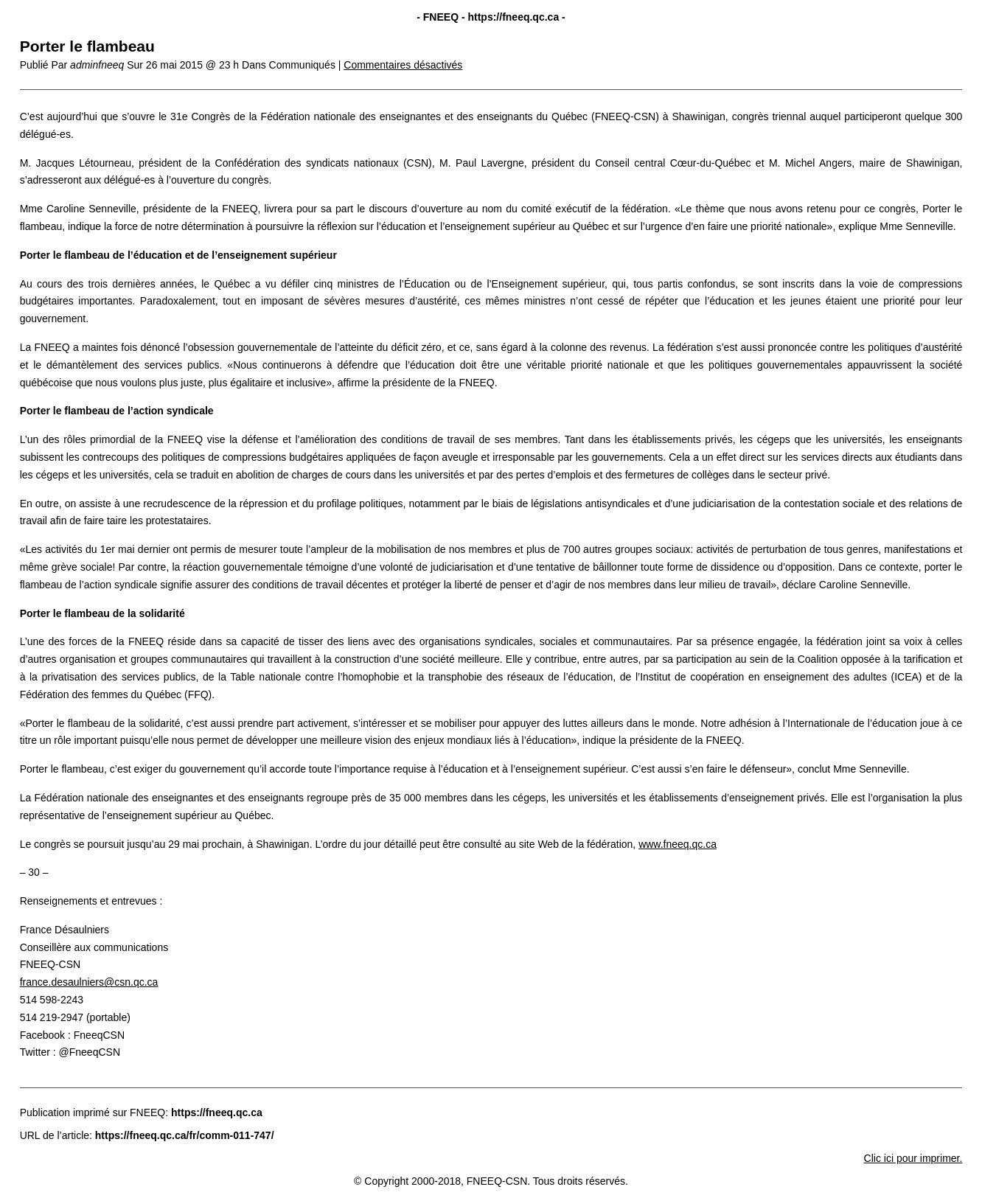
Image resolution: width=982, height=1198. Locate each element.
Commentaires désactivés (403, 65)
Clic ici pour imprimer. (913, 1158)
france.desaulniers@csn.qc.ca (89, 982)
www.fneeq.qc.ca (677, 844)
